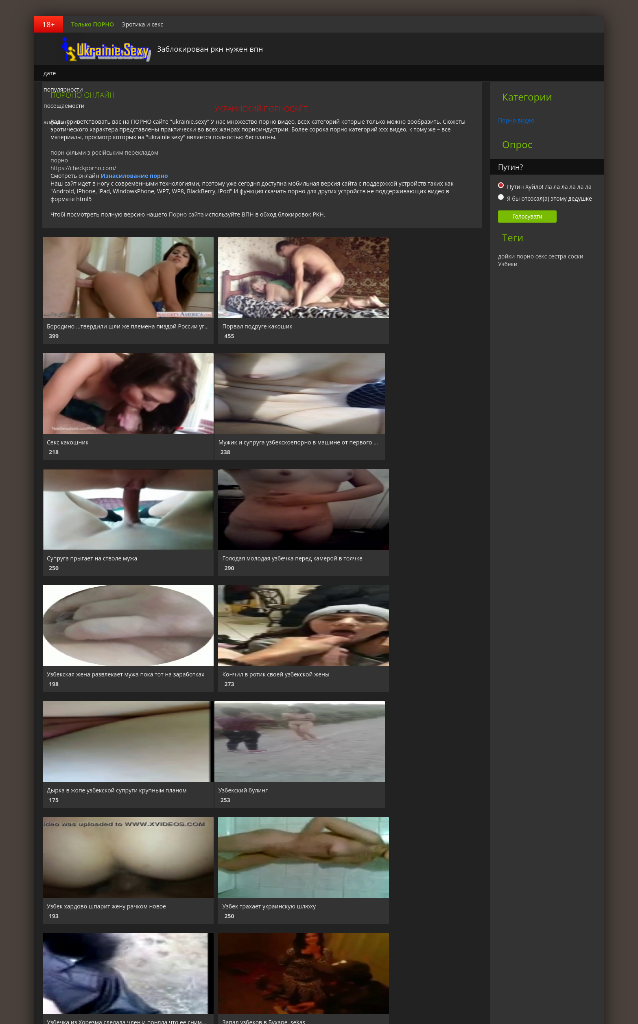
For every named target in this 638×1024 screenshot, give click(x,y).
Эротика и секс (142, 24)
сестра (557, 256)
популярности (63, 89)
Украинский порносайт (85, 49)
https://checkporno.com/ (83, 168)
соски (575, 256)
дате (50, 73)
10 (226, 951)
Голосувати (527, 216)
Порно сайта (186, 214)
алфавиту (57, 122)
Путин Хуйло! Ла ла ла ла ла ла (549, 186)
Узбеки (508, 264)
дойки (506, 256)
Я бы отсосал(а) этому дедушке (549, 198)
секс (541, 256)
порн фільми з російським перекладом (104, 152)
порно (59, 160)
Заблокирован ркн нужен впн (195, 49)
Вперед (283, 951)
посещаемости (64, 105)
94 (256, 951)
